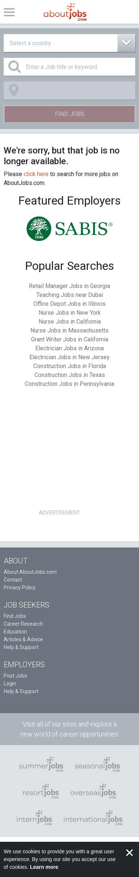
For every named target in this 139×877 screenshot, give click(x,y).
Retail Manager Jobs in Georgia (69, 285)
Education (15, 632)
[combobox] (69, 43)
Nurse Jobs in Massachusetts (69, 330)
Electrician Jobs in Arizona (69, 348)
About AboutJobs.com (30, 572)
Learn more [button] (44, 867)
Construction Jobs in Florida (69, 366)
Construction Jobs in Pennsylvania (69, 383)
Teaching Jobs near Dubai (69, 294)
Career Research (23, 624)
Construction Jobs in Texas (69, 374)
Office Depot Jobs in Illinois (69, 303)
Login (10, 683)
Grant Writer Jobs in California (69, 339)
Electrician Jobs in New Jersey (69, 357)
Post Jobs (15, 676)
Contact (13, 580)
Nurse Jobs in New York (70, 312)
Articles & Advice (23, 639)
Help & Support (21, 647)
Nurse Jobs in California (70, 321)
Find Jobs (70, 114)
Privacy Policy (20, 587)
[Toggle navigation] (9, 11)
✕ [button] (130, 853)
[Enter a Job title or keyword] (69, 67)
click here (36, 174)
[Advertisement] (59, 455)
